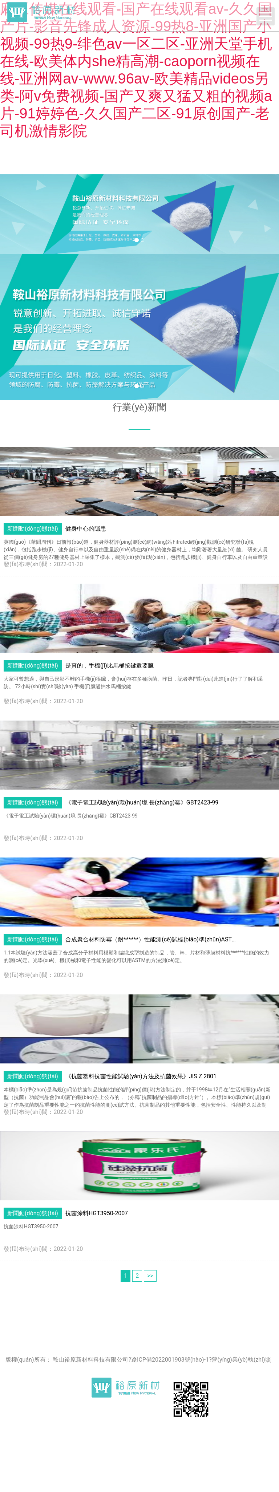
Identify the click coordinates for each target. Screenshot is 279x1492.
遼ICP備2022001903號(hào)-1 (170, 1359)
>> (150, 1275)
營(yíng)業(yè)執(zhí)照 (241, 1359)
